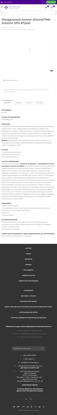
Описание (7, 102)
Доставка (40, 102)
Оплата (29, 102)
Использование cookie (28, 312)
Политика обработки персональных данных (28, 317)
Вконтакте (26, 399)
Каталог (28, 248)
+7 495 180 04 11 (7, 2)
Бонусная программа (28, 301)
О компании (28, 290)
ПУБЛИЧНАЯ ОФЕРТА (30, 385)
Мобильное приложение (28, 281)
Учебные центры (28, 275)
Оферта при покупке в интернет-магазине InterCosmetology (28, 306)
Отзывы (18, 102)
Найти (53, 12)
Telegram (31, 399)
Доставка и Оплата (28, 296)
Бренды (28, 264)
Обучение (28, 259)
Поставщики (29, 270)
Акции (28, 253)
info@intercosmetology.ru (30, 362)
